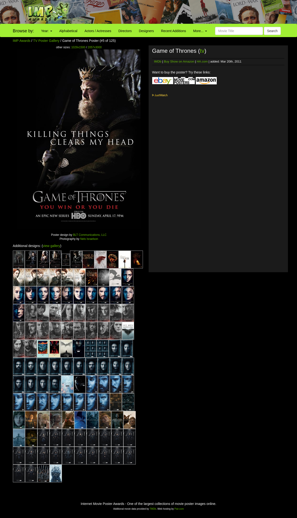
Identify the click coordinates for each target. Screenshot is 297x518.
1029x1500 (78, 47)
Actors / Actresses (98, 31)
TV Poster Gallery (46, 41)
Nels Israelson (89, 239)
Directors (125, 31)
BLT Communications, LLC (89, 235)
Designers (146, 31)
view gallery (51, 246)
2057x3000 (95, 47)
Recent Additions (173, 31)
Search (272, 31)
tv (202, 51)
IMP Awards (21, 41)
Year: (46, 31)
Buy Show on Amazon (179, 61)
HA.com (202, 61)
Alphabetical (68, 31)
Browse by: (23, 31)
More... (200, 31)
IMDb (157, 61)
